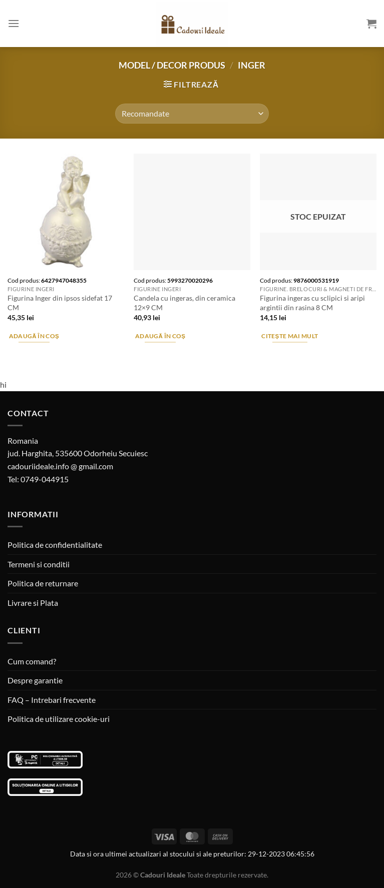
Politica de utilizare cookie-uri (59, 718)
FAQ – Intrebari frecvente (52, 699)
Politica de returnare (43, 583)
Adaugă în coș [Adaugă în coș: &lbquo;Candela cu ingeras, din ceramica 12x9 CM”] (160, 336)
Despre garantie (35, 680)
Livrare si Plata (33, 602)
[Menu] (14, 23)
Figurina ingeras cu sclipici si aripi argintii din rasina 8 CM (312, 303)
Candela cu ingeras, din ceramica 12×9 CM (184, 303)
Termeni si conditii (39, 564)
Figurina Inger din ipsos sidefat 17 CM (60, 303)
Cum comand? (32, 661)
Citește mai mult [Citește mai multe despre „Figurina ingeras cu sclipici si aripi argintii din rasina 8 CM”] (289, 336)
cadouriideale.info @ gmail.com (60, 466)
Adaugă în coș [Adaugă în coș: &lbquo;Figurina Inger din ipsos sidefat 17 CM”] (34, 336)
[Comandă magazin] (191, 114)
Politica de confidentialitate (55, 544)
